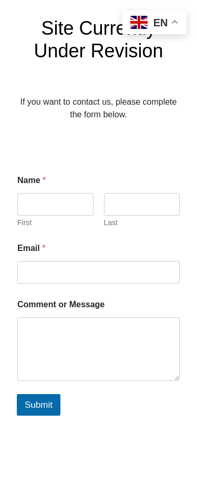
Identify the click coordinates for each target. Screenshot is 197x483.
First (24, 222)
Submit (39, 405)
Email (31, 248)
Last (111, 222)
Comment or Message (61, 304)
